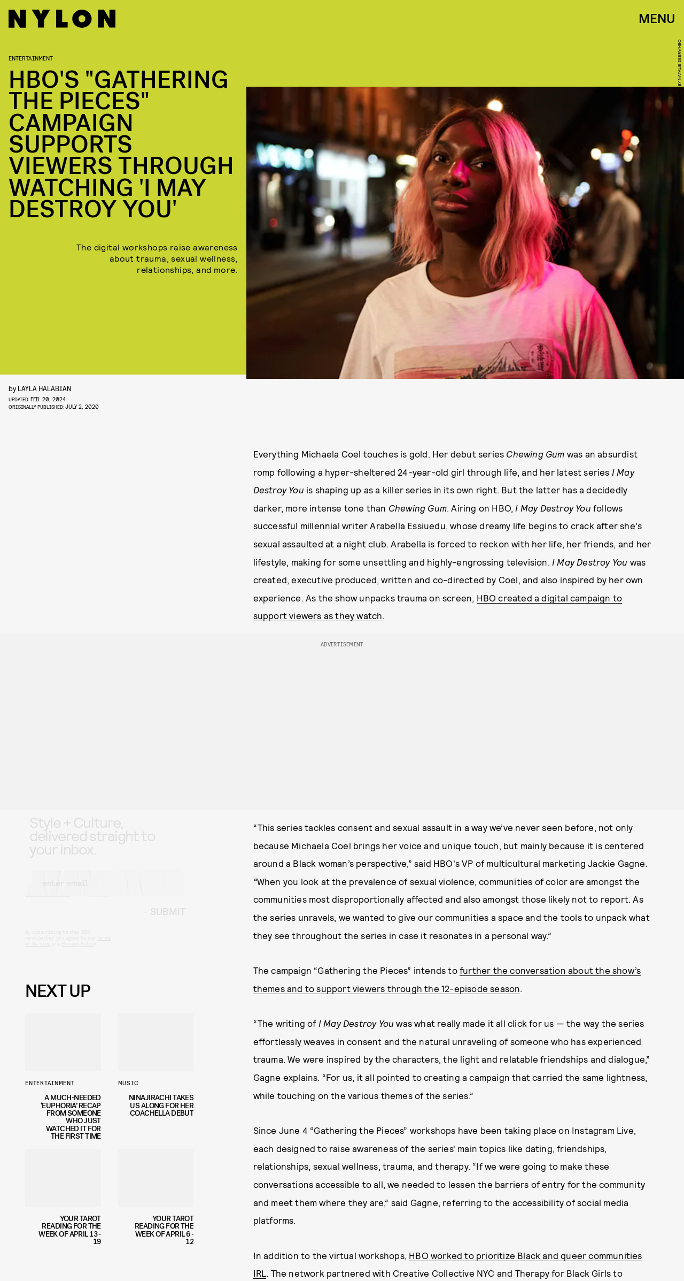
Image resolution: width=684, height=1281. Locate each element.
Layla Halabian (45, 388)
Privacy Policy (79, 953)
